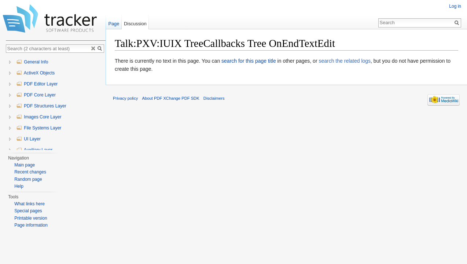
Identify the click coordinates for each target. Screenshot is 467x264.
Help (18, 186)
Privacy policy (125, 98)
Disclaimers (214, 98)
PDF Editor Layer (37, 84)
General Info (32, 62)
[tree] (56, 103)
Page (113, 23)
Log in (455, 6)
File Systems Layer (38, 128)
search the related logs (345, 61)
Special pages (28, 210)
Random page (28, 179)
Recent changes (30, 172)
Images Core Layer (38, 117)
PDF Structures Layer (41, 106)
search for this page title (248, 61)
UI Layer (28, 139)
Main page (24, 165)
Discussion (135, 23)
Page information (31, 225)
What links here (29, 203)
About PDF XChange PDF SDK (170, 98)
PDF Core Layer (36, 95)
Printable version (30, 218)
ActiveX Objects (35, 73)
